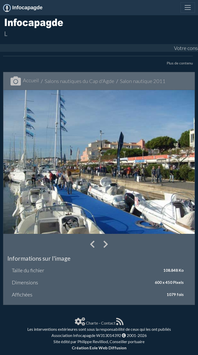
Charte (92, 322)
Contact (108, 322)
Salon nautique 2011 (143, 81)
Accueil (25, 80)
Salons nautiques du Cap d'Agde (79, 81)
